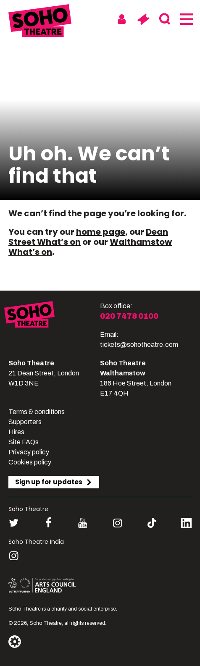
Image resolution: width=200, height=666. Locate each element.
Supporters (25, 421)
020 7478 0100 (129, 316)
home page (100, 232)
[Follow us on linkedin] (186, 524)
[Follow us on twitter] (13, 523)
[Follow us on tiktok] (152, 523)
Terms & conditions (36, 411)
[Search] (164, 19)
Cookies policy (29, 462)
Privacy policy (28, 452)
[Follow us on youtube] (82, 523)
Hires (16, 431)
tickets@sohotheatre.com (139, 344)
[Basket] (143, 19)
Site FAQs (23, 442)
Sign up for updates (53, 481)
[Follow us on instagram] (117, 523)
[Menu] (186, 19)
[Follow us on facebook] (48, 523)
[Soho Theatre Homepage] (39, 22)
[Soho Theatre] (52, 325)
